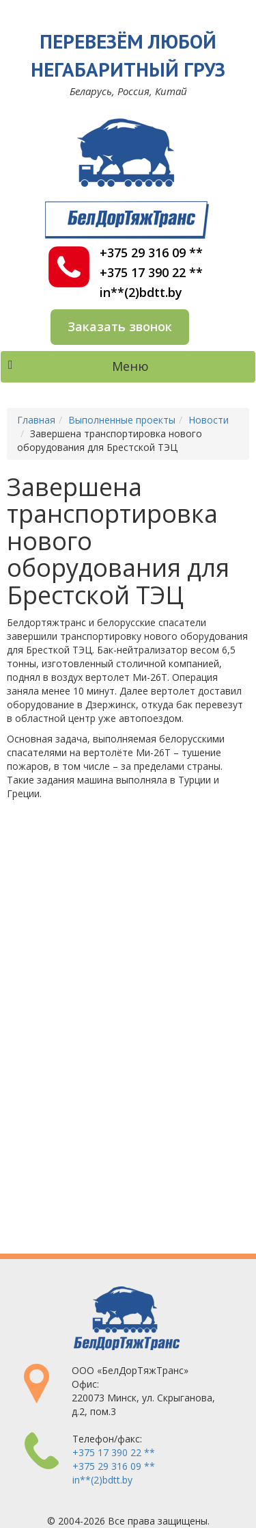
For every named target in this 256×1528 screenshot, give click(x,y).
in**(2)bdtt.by (141, 292)
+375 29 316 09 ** (151, 252)
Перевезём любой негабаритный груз (128, 55)
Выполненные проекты (121, 419)
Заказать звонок (120, 326)
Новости (208, 419)
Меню (78, 366)
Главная (36, 419)
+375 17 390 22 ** (151, 272)
